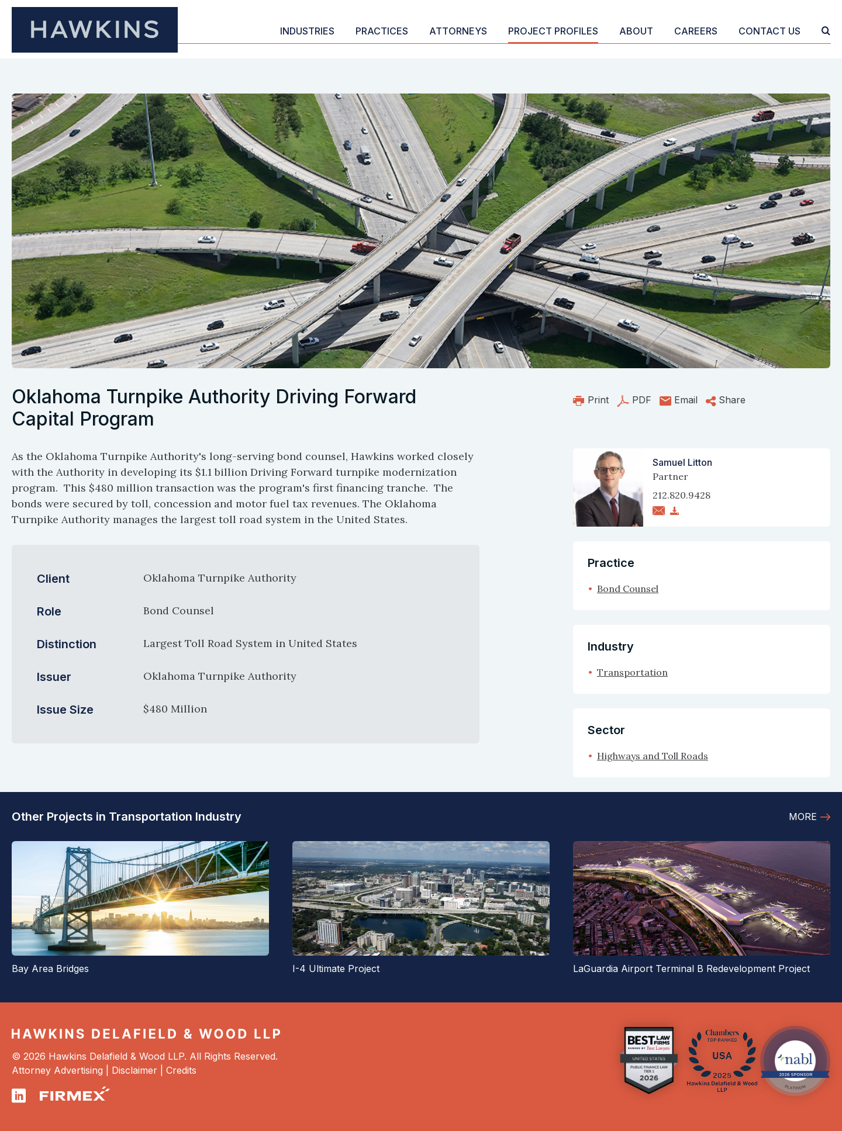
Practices (382, 31)
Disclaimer (134, 1070)
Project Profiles (553, 31)
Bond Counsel (627, 588)
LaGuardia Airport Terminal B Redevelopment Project (691, 968)
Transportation (632, 672)
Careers (695, 31)
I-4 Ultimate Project (335, 968)
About (636, 31)
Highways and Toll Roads (652, 756)
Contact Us (769, 31)
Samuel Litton (682, 462)
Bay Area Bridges (50, 968)
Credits (181, 1070)
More (803, 816)
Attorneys (458, 31)
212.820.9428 (681, 495)
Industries (307, 31)
